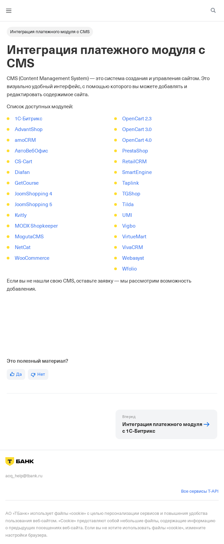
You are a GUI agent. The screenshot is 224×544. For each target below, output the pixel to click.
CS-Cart (23, 161)
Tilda (128, 204)
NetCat (23, 247)
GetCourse (27, 183)
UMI (127, 215)
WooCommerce (32, 258)
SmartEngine (137, 172)
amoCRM (25, 140)
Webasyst (133, 258)
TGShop (131, 193)
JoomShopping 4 (33, 193)
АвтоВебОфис (31, 151)
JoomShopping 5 (33, 204)
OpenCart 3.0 (136, 129)
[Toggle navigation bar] (8, 11)
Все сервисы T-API (200, 491)
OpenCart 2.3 (136, 118)
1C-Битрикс (28, 118)
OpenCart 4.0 (136, 140)
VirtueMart (134, 236)
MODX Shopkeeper (36, 226)
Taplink (130, 183)
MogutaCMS (29, 236)
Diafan (22, 172)
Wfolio (129, 268)
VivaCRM (132, 247)
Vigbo (128, 226)
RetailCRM (134, 161)
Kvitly (21, 215)
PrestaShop (135, 151)
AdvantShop (29, 129)
